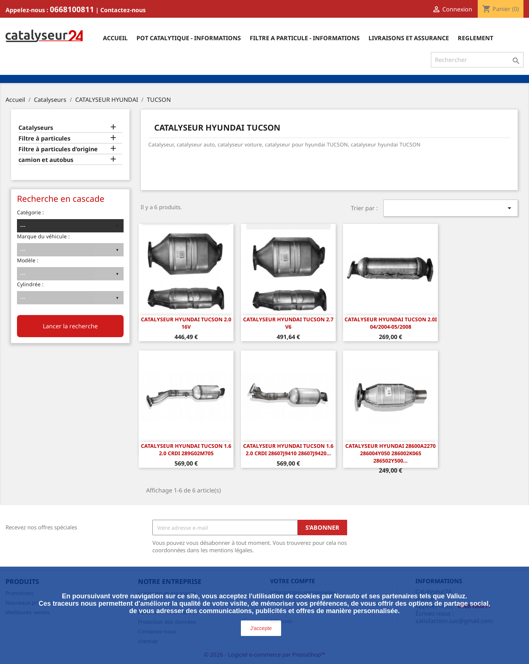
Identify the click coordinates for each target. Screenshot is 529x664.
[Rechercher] (477, 60)
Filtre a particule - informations (305, 38)
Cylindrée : (30, 284)
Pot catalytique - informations (188, 38)
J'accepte (261, 628)
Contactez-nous (123, 10)
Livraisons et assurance (409, 38)
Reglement (475, 38)
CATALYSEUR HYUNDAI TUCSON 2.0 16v (186, 323)
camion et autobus (45, 160)
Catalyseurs (35, 128)
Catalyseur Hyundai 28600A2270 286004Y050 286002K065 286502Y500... (390, 453)
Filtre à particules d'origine (58, 149)
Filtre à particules (44, 138)
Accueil (115, 38)
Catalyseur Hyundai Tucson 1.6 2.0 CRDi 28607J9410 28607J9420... (288, 449)
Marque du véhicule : (43, 236)
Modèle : (27, 260)
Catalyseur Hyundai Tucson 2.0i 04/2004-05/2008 (391, 323)
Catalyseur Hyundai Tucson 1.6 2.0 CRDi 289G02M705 (186, 449)
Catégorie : (30, 212)
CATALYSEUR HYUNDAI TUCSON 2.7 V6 (288, 323)
